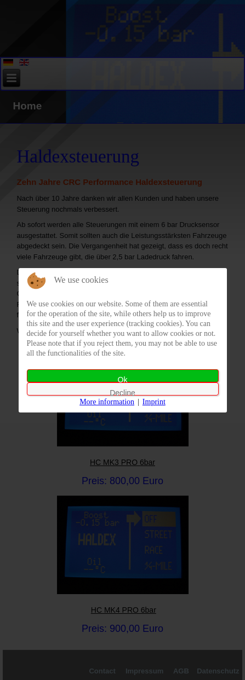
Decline (122, 392)
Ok (123, 378)
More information (106, 402)
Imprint (154, 402)
